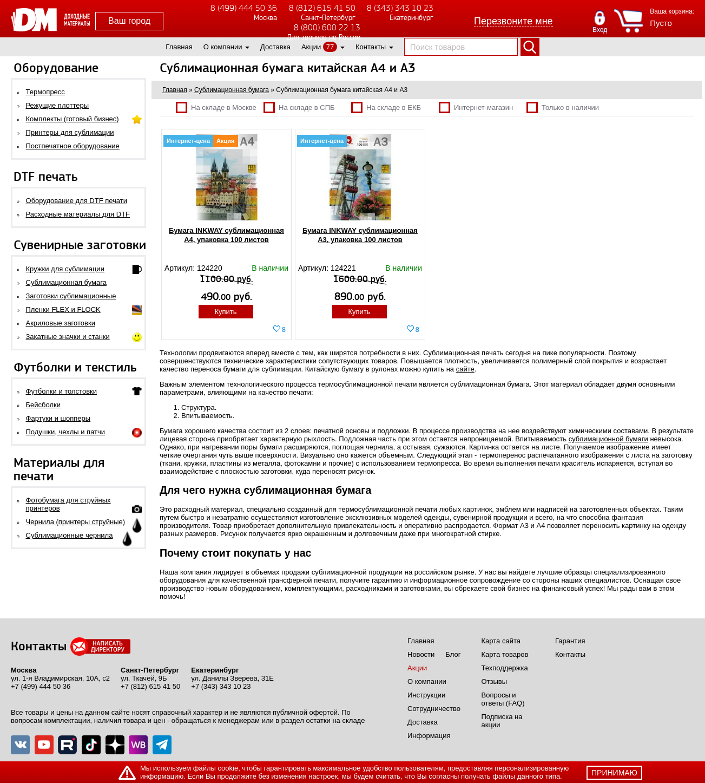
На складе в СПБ (299, 107)
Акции (311, 47)
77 (330, 47)
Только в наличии (562, 107)
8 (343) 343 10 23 (400, 8)
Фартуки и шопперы (58, 418)
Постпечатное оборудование (73, 146)
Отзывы (495, 681)
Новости (420, 654)
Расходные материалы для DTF (78, 214)
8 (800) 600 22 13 (327, 27)
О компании (222, 47)
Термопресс (45, 92)
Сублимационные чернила (69, 535)
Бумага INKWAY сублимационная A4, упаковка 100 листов (226, 235)
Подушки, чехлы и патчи (66, 432)
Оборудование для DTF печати (77, 201)
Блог (452, 654)
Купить (226, 312)
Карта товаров (505, 654)
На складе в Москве (216, 107)
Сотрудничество (433, 708)
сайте (465, 369)
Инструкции (426, 695)
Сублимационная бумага (66, 282)
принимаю (614, 772)
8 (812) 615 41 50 (322, 8)
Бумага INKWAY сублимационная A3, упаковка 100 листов (360, 235)
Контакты (370, 47)
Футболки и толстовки (61, 391)
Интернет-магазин (476, 107)
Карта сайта (501, 641)
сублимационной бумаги (608, 439)
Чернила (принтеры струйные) (76, 522)
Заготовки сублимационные (71, 296)
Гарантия (570, 641)
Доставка (275, 47)
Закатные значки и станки (68, 336)
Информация (429, 736)
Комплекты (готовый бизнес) (72, 119)
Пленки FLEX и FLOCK (63, 309)
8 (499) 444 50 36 (243, 8)
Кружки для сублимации (65, 269)
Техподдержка (505, 668)
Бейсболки (43, 405)
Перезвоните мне (513, 21)
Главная (179, 47)
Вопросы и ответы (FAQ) (503, 699)
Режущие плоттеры (57, 105)
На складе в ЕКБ (386, 107)
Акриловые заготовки (60, 323)
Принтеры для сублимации (70, 132)
